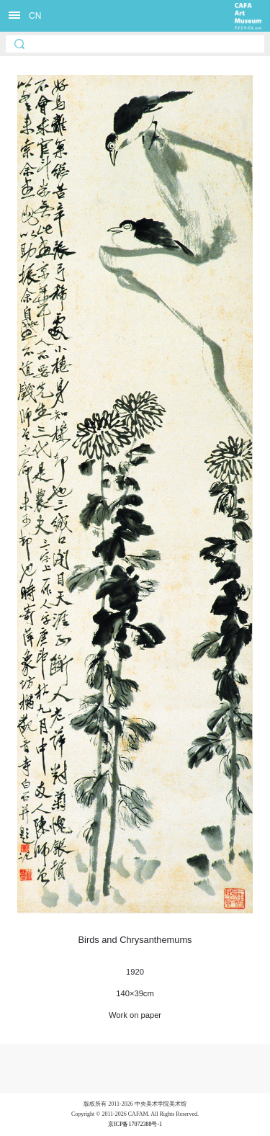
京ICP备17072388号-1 (135, 1124)
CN (35, 16)
